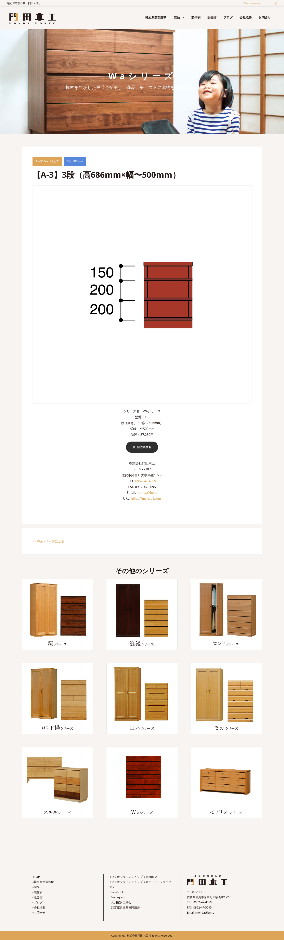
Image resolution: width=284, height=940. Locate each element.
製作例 (196, 17)
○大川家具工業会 (120, 902)
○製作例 (37, 892)
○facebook (117, 892)
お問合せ (265, 17)
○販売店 (37, 897)
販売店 (212, 17)
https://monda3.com (146, 498)
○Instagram (117, 897)
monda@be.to (147, 492)
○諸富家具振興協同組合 (125, 907)
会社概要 (246, 17)
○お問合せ (38, 912)
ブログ (228, 17)
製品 (177, 17)
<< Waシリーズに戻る (49, 541)
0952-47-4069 (145, 481)
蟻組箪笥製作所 (156, 17)
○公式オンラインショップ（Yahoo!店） (135, 877)
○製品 (36, 887)
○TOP (36, 877)
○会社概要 (38, 907)
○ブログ (37, 902)
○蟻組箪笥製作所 (43, 882)
